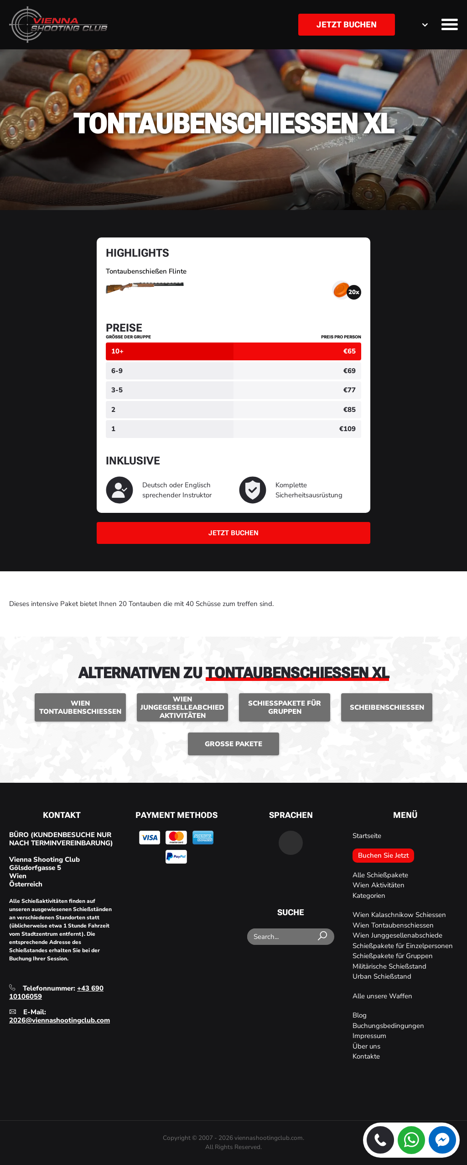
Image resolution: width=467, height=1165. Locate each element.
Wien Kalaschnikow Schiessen (399, 914)
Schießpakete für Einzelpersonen (403, 945)
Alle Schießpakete (380, 875)
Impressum (369, 1035)
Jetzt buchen (347, 24)
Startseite (367, 835)
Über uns (366, 1046)
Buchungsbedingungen (388, 1025)
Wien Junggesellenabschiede (397, 935)
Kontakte (366, 1056)
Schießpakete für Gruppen (393, 955)
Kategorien (369, 895)
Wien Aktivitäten (379, 885)
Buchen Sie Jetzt (383, 855)
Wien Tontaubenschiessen (393, 925)
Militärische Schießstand (389, 966)
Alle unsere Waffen (382, 996)
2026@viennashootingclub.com (59, 1020)
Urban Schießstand (382, 976)
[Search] (323, 936)
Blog (360, 1015)
